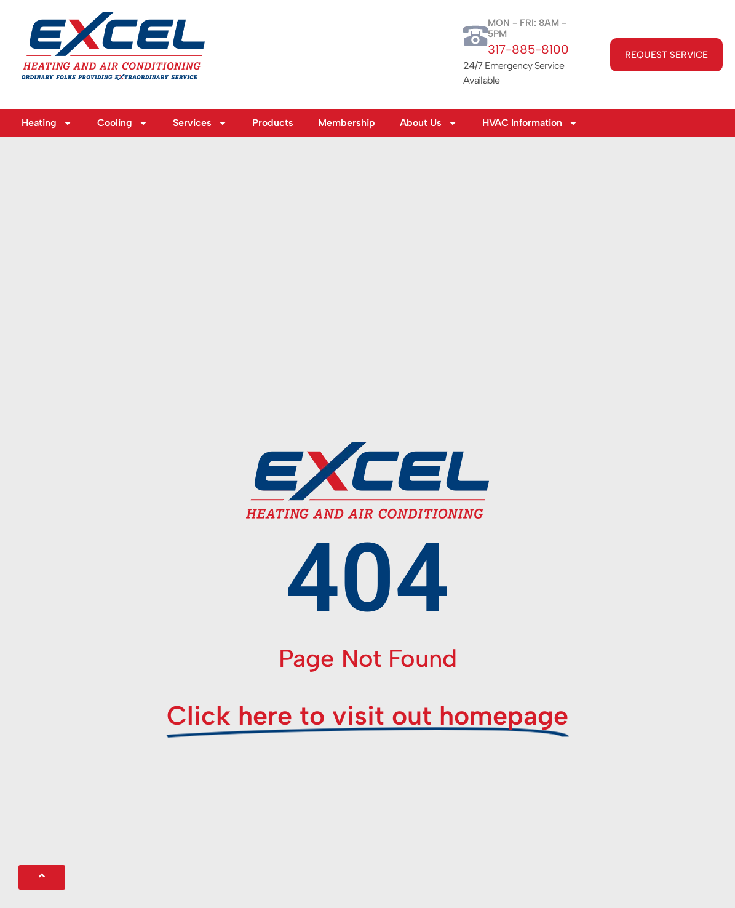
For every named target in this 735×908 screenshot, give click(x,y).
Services (200, 123)
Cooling (122, 123)
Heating (47, 123)
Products (272, 123)
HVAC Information (530, 123)
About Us (429, 123)
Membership (346, 123)
